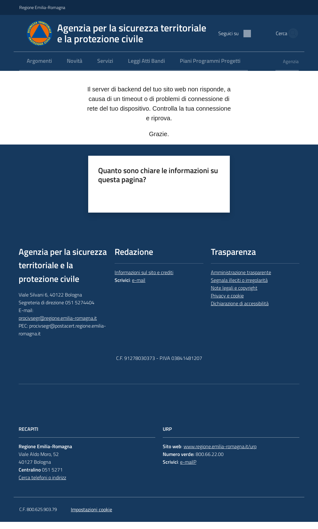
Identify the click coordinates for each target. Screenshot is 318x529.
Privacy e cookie (227, 303)
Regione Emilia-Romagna (42, 7)
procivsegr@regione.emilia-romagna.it (58, 325)
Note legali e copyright (234, 295)
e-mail (138, 287)
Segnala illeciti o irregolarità (239, 287)
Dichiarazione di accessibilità (240, 310)
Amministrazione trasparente (241, 279)
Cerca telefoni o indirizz (42, 484)
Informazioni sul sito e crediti (144, 279)
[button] (291, 37)
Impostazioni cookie (91, 516)
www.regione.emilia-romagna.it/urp (220, 454)
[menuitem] (39, 68)
